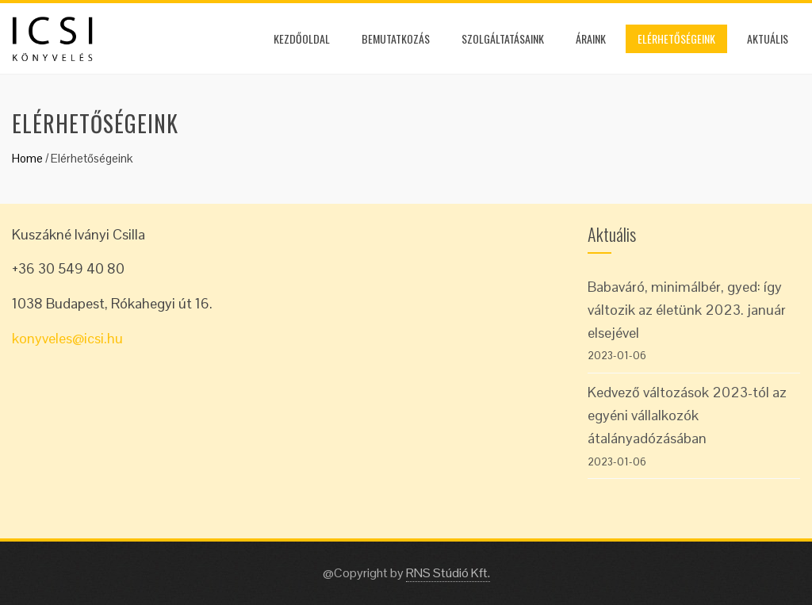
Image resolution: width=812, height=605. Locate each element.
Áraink (591, 38)
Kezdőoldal (302, 38)
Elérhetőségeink (676, 38)
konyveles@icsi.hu (67, 338)
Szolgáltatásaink (503, 38)
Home (27, 158)
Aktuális (767, 38)
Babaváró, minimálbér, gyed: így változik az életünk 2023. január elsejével (687, 310)
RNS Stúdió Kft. (448, 573)
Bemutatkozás (396, 38)
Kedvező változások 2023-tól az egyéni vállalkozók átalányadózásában (687, 415)
